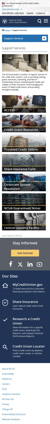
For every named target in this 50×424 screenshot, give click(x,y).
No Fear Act (8, 399)
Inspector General (11, 394)
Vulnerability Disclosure (14, 414)
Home (7, 30)
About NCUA (8, 368)
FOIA (4, 389)
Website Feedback (11, 419)
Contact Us (40, 13)
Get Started (25, 253)
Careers (6, 383)
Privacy (5, 404)
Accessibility (8, 373)
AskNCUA (7, 378)
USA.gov (6, 409)
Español (30, 13)
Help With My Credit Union (12, 12)
